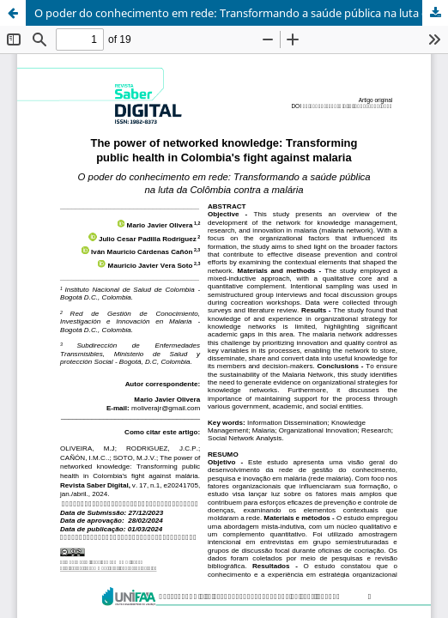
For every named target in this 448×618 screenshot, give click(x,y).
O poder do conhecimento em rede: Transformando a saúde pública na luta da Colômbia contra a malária (241, 13)
